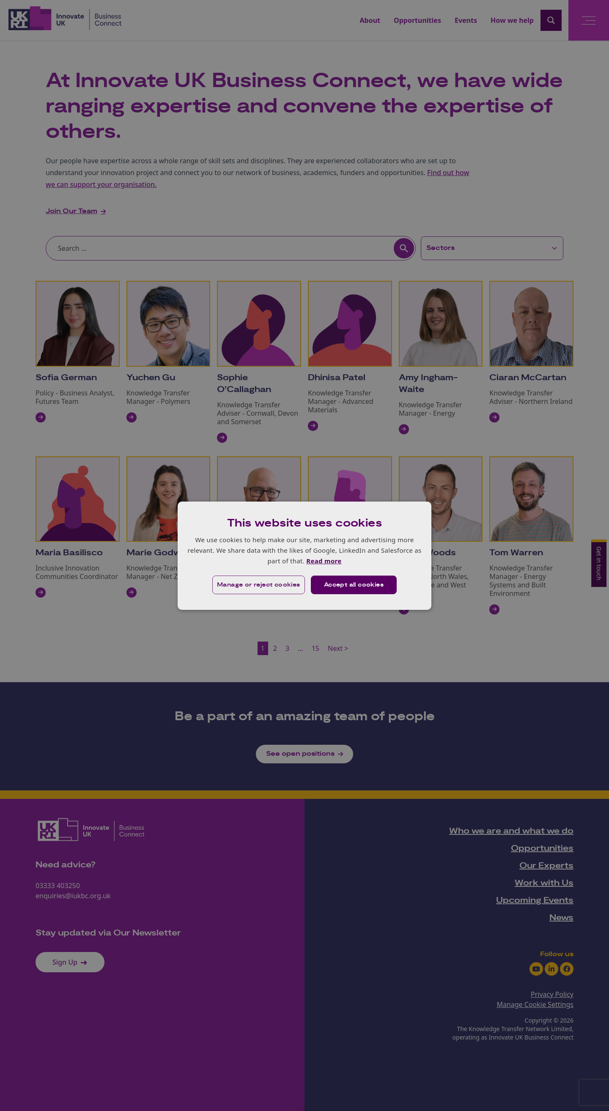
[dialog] (304, 555)
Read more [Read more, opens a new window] (323, 561)
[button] (258, 585)
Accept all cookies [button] (354, 585)
